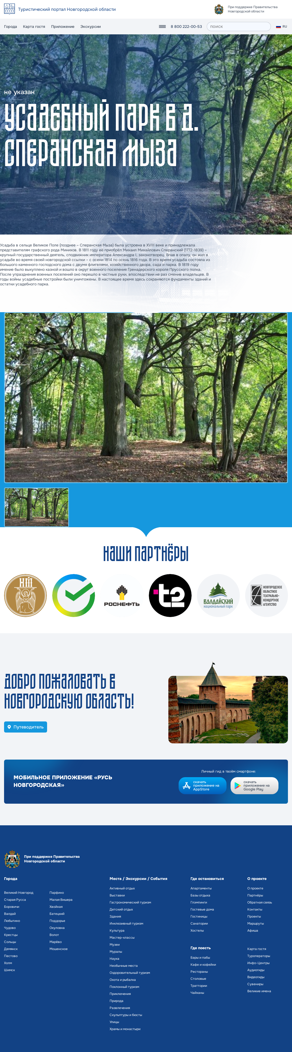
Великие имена (259, 991)
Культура (117, 930)
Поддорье (57, 921)
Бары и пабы (200, 957)
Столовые (198, 979)
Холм (8, 963)
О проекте (255, 888)
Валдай (10, 914)
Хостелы (197, 930)
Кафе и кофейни (203, 964)
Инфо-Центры (258, 963)
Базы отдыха (200, 895)
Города (10, 26)
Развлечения (120, 1008)
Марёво (56, 942)
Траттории (199, 986)
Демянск (11, 949)
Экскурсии (90, 26)
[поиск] (239, 26)
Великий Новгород (18, 893)
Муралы (116, 951)
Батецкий (57, 914)
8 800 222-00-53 (186, 26)
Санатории (199, 923)
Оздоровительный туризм (130, 973)
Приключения (120, 994)
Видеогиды (255, 977)
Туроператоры (258, 956)
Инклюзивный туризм (126, 923)
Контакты (254, 909)
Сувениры (255, 984)
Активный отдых (122, 888)
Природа (116, 1001)
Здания (115, 916)
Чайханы (197, 993)
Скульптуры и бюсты (126, 1015)
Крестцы (11, 935)
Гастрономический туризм (130, 902)
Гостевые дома (202, 909)
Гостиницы (199, 916)
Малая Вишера (61, 900)
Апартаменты (201, 888)
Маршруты (255, 923)
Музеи (115, 944)
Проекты (254, 916)
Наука (114, 959)
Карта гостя (34, 26)
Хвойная (56, 907)
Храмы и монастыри (125, 1029)
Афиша (252, 930)
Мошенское (59, 949)
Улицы (114, 1022)
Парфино (57, 893)
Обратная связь (259, 902)
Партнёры (255, 895)
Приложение (62, 26)
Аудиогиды (255, 970)
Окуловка (57, 928)
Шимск (9, 970)
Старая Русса (15, 900)
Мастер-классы (122, 937)
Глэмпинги (199, 902)
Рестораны (199, 971)
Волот (54, 935)
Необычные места (124, 966)
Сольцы (10, 942)
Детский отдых (121, 909)
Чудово (10, 928)
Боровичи (11, 907)
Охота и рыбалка (123, 980)
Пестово (11, 956)
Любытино (12, 921)
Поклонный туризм (124, 987)
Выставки (117, 895)
